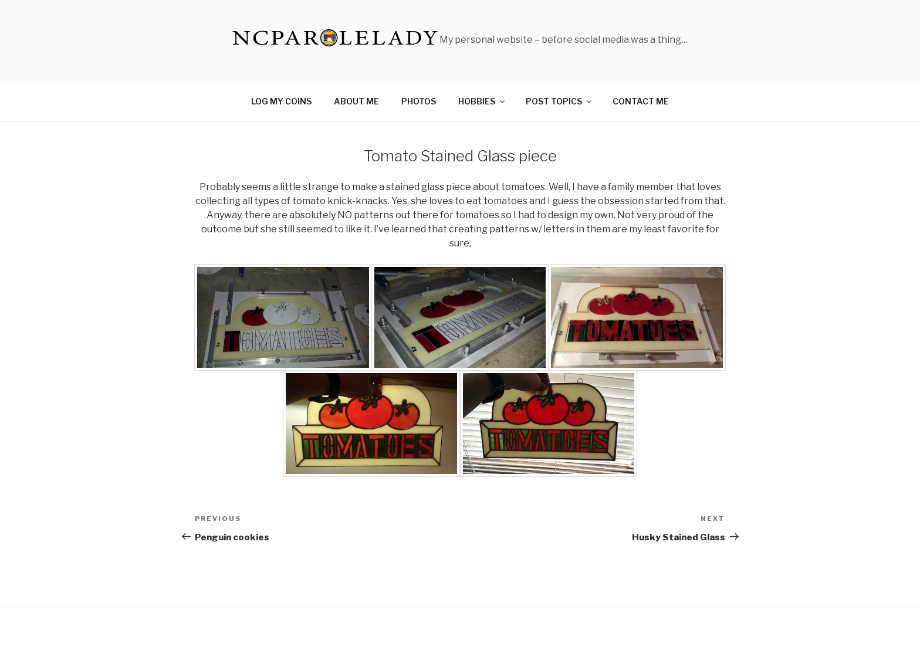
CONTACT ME (641, 101)
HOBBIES (482, 101)
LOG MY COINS (281, 101)
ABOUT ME (356, 101)
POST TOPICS (559, 101)
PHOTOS (418, 101)
